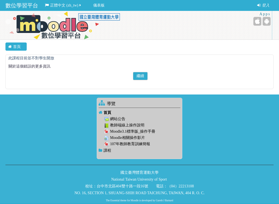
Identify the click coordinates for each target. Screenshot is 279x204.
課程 (107, 150)
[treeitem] (139, 112)
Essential (115, 200)
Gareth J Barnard (164, 200)
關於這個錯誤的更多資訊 (29, 66)
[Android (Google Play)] (267, 21)
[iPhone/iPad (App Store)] (257, 21)
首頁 (107, 113)
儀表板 (99, 5)
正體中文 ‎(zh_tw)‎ (63, 5)
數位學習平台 (21, 5)
